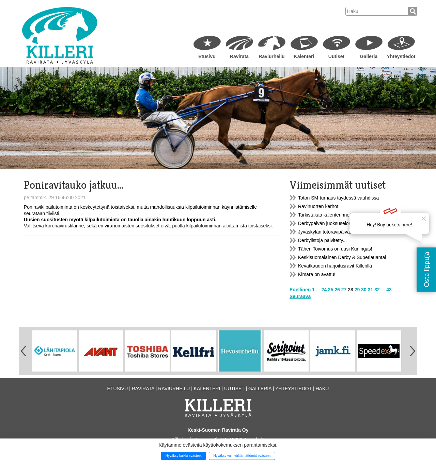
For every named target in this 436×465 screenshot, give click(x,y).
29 (357, 289)
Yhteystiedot (401, 56)
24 (324, 289)
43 (389, 289)
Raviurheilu (271, 56)
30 (364, 289)
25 (330, 289)
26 (337, 289)
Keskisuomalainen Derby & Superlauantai (342, 257)
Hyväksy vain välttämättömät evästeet (241, 456)
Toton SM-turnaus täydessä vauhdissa (338, 198)
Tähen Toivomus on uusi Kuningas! (335, 249)
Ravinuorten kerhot (318, 206)
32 (377, 289)
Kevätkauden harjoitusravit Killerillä (335, 266)
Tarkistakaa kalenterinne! (324, 215)
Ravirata (239, 56)
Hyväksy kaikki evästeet (184, 456)
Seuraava (300, 296)
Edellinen (300, 289)
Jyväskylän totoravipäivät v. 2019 (333, 232)
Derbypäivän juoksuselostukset (331, 223)
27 (344, 289)
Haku (322, 388)
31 (370, 289)
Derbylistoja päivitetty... (322, 240)
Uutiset (336, 56)
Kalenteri (304, 56)
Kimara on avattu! (317, 274)
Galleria (368, 56)
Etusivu (207, 56)
